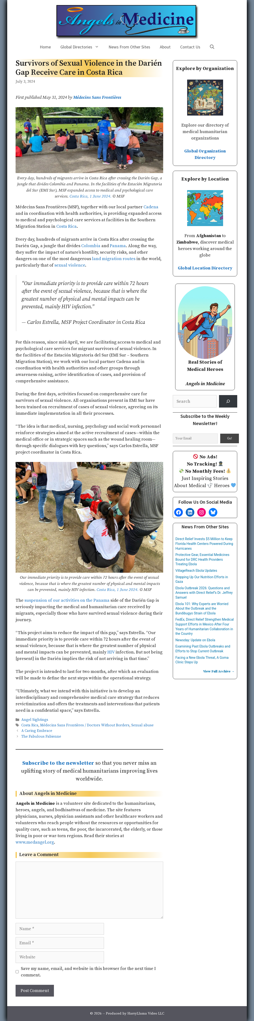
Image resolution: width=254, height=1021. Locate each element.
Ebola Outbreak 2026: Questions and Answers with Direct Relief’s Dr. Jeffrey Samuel (204, 592)
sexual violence (69, 265)
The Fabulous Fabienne (41, 736)
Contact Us (190, 47)
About (165, 47)
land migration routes (113, 259)
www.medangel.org (35, 842)
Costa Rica (66, 226)
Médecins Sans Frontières (97, 97)
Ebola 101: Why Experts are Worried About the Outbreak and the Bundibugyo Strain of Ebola (201, 608)
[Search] (228, 401)
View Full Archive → (219, 671)
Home (45, 47)
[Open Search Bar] (212, 47)
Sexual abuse (142, 725)
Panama (118, 246)
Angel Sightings (34, 720)
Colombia (90, 246)
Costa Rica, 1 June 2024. (90, 196)
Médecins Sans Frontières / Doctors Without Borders (84, 725)
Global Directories (82, 47)
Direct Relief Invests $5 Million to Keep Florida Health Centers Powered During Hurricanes (204, 543)
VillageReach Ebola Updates (196, 570)
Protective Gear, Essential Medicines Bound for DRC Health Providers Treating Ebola (202, 559)
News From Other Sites (129, 47)
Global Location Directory (205, 268)
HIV (111, 652)
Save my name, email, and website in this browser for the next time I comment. (88, 972)
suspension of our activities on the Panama (67, 600)
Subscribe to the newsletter (58, 763)
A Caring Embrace (36, 731)
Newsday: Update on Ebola (195, 640)
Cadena (151, 207)
